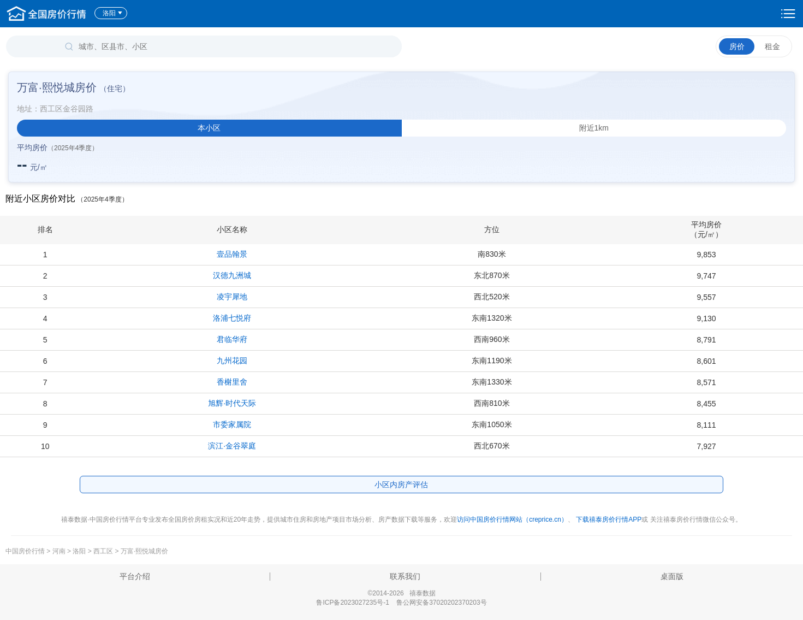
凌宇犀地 (232, 296)
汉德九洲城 (232, 275)
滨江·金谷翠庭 (232, 445)
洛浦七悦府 (232, 318)
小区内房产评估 (401, 484)
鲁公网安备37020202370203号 (441, 602)
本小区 (209, 127)
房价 (737, 46)
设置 (788, 13)
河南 (59, 551)
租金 (772, 46)
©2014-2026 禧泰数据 (401, 593)
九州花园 (232, 360)
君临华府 (232, 339)
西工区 (103, 551)
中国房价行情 (25, 551)
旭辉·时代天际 (232, 403)
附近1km (594, 127)
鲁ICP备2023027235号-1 (352, 602)
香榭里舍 (232, 381)
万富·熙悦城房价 (144, 551)
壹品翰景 (232, 254)
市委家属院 (232, 424)
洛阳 (113, 13)
